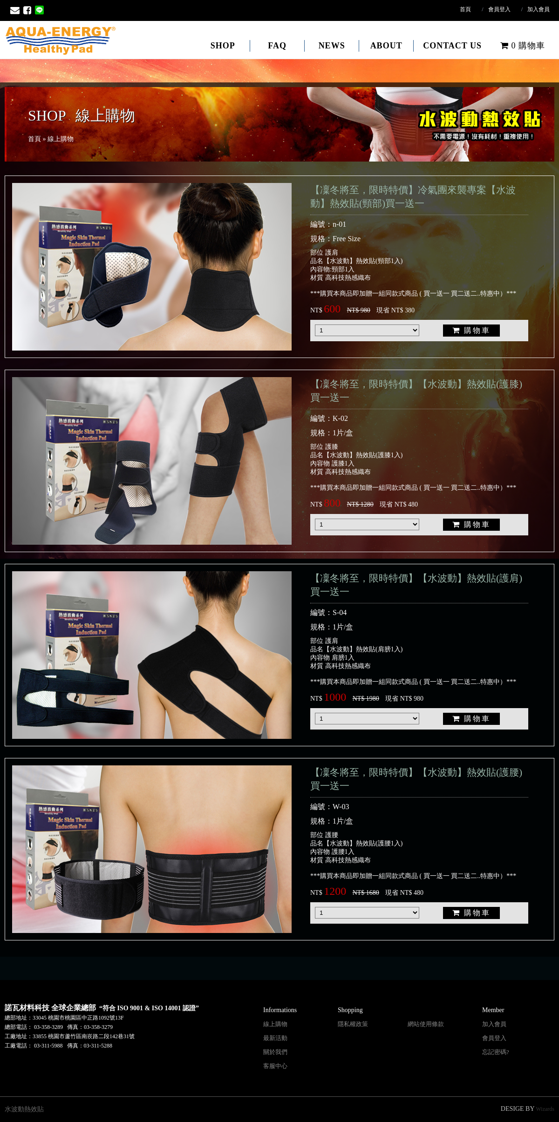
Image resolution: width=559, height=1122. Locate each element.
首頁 (465, 9)
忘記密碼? (495, 1051)
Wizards (545, 1109)
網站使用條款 (426, 1024)
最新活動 (275, 1037)
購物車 (522, 45)
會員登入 (499, 9)
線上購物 (275, 1024)
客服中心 (275, 1065)
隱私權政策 (353, 1024)
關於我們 (275, 1051)
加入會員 (538, 9)
